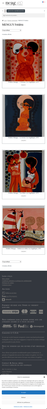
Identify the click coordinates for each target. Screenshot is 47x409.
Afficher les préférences (23, 402)
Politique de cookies (18, 406)
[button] (44, 377)
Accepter (23, 392)
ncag (5, 20)
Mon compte (5, 279)
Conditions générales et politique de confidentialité (17, 281)
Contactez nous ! (7, 285)
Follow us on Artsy (11, 293)
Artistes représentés (16, 11)
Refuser (23, 397)
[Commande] (11, 30)
